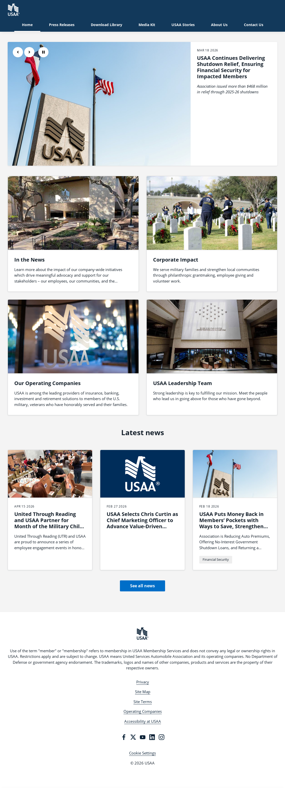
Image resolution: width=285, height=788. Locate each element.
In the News (29, 259)
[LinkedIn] (152, 737)
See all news (142, 586)
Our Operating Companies (47, 383)
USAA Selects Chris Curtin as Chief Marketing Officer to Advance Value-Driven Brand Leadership (142, 523)
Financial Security (216, 559)
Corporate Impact (175, 259)
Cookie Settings (142, 753)
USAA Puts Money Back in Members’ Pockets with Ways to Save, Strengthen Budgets (231, 523)
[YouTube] (142, 737)
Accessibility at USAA (142, 721)
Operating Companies (142, 711)
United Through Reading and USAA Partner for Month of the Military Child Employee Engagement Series (48, 526)
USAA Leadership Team (182, 383)
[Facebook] (124, 737)
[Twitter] (133, 737)
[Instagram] (161, 737)
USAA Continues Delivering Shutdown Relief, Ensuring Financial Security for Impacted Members (231, 67)
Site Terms (142, 701)
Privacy (142, 681)
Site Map (142, 691)
